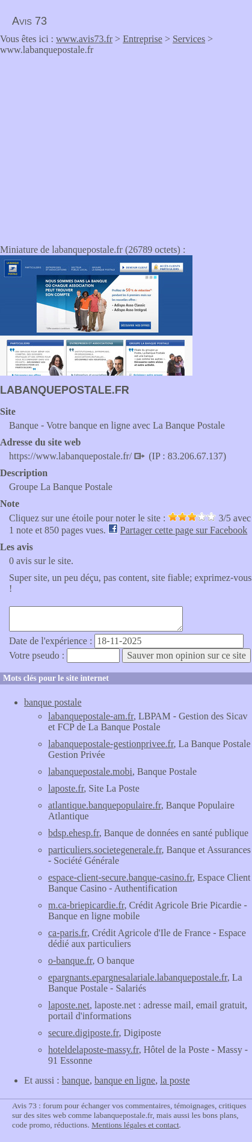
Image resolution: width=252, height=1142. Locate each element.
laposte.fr (66, 788)
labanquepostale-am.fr (91, 716)
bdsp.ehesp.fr (73, 833)
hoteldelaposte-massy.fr (93, 1049)
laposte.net (69, 1005)
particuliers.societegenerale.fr (105, 850)
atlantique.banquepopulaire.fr (104, 805)
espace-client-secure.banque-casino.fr (120, 877)
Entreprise (142, 39)
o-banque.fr (70, 960)
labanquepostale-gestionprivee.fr (111, 744)
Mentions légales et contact (135, 1124)
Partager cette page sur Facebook (183, 530)
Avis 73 (29, 21)
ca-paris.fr (67, 933)
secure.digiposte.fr (83, 1033)
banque (76, 1080)
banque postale (53, 702)
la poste (174, 1080)
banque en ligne (124, 1080)
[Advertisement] (101, 145)
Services (189, 39)
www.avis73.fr (84, 39)
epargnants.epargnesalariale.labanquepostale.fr (137, 977)
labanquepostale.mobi (90, 771)
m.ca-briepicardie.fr (86, 905)
